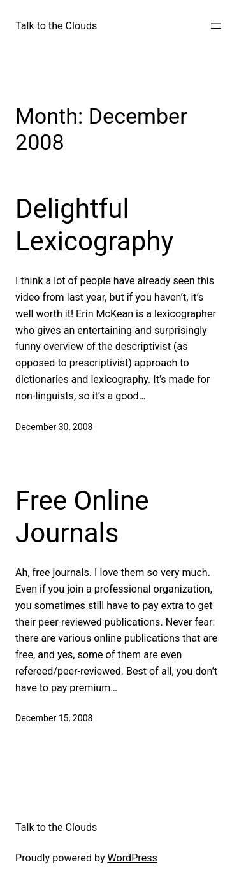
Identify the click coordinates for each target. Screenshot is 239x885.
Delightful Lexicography (94, 224)
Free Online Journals (81, 516)
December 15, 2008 (54, 718)
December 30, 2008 (54, 427)
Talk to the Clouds (56, 26)
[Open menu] (216, 26)
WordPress (132, 858)
